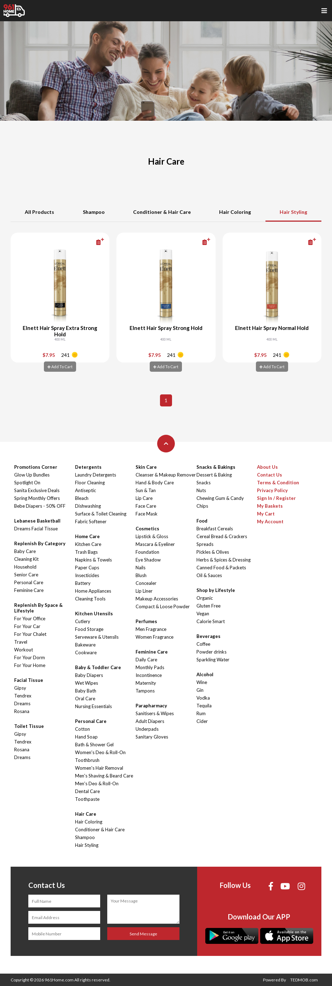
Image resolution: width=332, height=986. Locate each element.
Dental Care (87, 791)
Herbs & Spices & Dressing (223, 560)
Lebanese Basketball (37, 521)
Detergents (88, 467)
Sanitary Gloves (152, 737)
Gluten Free (208, 606)
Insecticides (87, 575)
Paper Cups (87, 567)
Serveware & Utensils (97, 637)
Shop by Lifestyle (215, 590)
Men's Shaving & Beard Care (104, 776)
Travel (20, 642)
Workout (23, 649)
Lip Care (144, 498)
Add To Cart (60, 366)
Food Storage (89, 629)
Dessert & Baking (214, 475)
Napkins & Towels (93, 560)
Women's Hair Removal (99, 768)
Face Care (146, 506)
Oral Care (85, 698)
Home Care (87, 536)
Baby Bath (85, 691)
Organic (204, 598)
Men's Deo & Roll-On (97, 783)
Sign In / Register (276, 498)
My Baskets (270, 506)
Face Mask (147, 514)
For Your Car (27, 626)
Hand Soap (86, 737)
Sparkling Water (212, 659)
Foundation (147, 552)
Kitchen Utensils (94, 613)
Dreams (22, 703)
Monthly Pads (150, 667)
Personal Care (28, 582)
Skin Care (146, 467)
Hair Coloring (235, 212)
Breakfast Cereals (214, 528)
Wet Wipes (86, 683)
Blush (141, 575)
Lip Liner (144, 591)
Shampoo (94, 212)
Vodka (203, 698)
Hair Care (85, 814)
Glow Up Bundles (32, 475)
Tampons (145, 691)
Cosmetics (147, 528)
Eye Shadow (148, 560)
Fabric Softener (91, 521)
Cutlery (82, 621)
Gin (200, 690)
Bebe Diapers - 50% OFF (39, 506)
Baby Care (25, 551)
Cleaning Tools (90, 599)
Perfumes (146, 621)
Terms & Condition (278, 482)
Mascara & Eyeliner (155, 544)
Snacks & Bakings (215, 467)
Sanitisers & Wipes (155, 713)
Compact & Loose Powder (163, 606)
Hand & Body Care (155, 482)
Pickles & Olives (212, 552)
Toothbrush (87, 760)
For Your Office (29, 618)
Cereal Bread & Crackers (221, 536)
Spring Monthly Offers (37, 498)
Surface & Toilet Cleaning (100, 514)
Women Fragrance (154, 637)
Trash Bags (86, 552)
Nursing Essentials (93, 706)
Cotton (82, 729)
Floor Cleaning (90, 482)
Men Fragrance (151, 629)
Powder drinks (211, 652)
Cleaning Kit (26, 559)
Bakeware (85, 645)
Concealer (146, 583)
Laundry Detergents (95, 475)
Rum (201, 713)
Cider (202, 721)
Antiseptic (85, 490)
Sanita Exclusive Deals (36, 490)
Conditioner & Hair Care (162, 212)
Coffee (203, 644)
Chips (202, 506)
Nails (140, 567)
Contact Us (269, 475)
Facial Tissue (28, 680)
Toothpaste (87, 799)
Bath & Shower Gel (94, 744)
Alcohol (204, 674)
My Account (270, 521)
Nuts (201, 490)
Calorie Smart (210, 621)
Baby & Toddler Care (98, 667)
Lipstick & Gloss (152, 536)
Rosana (21, 711)
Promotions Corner (35, 467)
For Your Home (29, 665)
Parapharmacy (151, 705)
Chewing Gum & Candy (220, 498)
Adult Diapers (150, 721)
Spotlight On (27, 482)
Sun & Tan (146, 490)
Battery (83, 583)
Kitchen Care (88, 544)
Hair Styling (293, 212)
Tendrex (23, 696)
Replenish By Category (39, 543)
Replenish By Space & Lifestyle (38, 608)
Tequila (204, 705)
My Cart (266, 514)
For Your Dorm (29, 657)
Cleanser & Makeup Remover (166, 475)
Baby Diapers (89, 675)
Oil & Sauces (209, 575)
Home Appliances (93, 591)
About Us (267, 467)
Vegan (202, 613)
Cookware (86, 652)
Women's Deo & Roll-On (100, 752)
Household (25, 567)
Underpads (147, 729)
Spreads (204, 544)
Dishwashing (88, 506)
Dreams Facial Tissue (36, 528)
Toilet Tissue (29, 726)
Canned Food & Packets (221, 567)
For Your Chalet (30, 634)
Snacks (203, 482)
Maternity (146, 683)
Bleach (81, 498)
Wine (201, 682)
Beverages (208, 636)
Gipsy (20, 688)
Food (201, 521)
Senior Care (26, 574)
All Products (39, 212)
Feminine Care (29, 590)
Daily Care (146, 659)
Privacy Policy (272, 490)
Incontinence (149, 675)
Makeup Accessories (157, 599)
